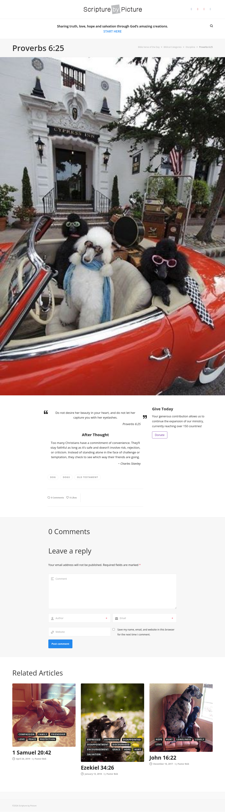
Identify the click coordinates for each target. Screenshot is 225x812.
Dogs (66, 477)
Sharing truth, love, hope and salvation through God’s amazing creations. (112, 28)
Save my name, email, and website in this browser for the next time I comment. (145, 632)
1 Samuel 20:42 (31, 752)
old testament (87, 477)
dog (53, 477)
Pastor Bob (40, 758)
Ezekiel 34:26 (97, 767)
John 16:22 (162, 757)
